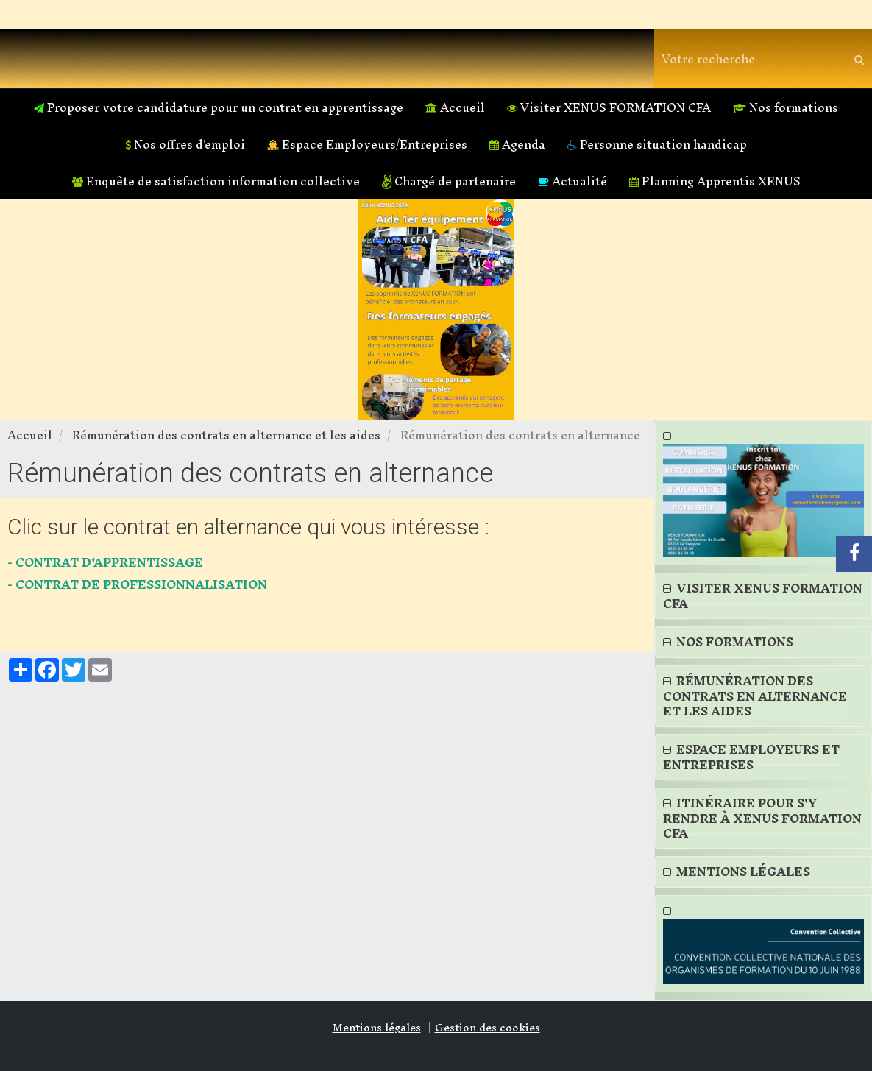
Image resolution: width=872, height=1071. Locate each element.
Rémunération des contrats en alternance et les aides (226, 435)
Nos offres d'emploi (185, 144)
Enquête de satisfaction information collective (216, 181)
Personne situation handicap (657, 144)
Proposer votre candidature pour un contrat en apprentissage (218, 107)
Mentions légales (377, 1027)
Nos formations (785, 107)
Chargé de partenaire (449, 181)
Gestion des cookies (487, 1027)
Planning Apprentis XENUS (715, 181)
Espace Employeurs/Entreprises (367, 144)
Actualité (572, 181)
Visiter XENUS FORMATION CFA (609, 107)
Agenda (517, 144)
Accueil (455, 107)
